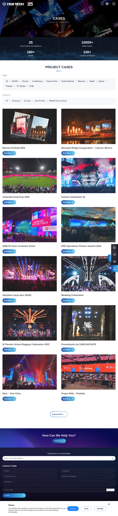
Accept (73, 509)
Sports (101, 81)
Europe (27, 101)
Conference (37, 81)
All (7, 81)
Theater (9, 86)
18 (72, 405)
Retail (91, 81)
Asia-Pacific (40, 101)
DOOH (15, 81)
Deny (86, 509)
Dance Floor (52, 81)
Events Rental (67, 81)
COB (31, 86)
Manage (100, 509)
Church (25, 81)
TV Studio (21, 86)
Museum (81, 81)
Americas (16, 101)
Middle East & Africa (58, 101)
